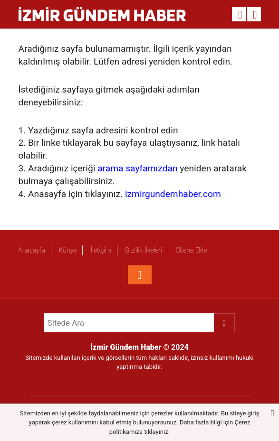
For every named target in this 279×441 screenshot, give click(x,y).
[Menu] (255, 14)
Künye (68, 250)
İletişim (100, 250)
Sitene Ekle (191, 250)
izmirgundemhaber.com (173, 193)
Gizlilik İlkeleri (143, 250)
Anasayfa (32, 250)
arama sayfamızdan (137, 168)
